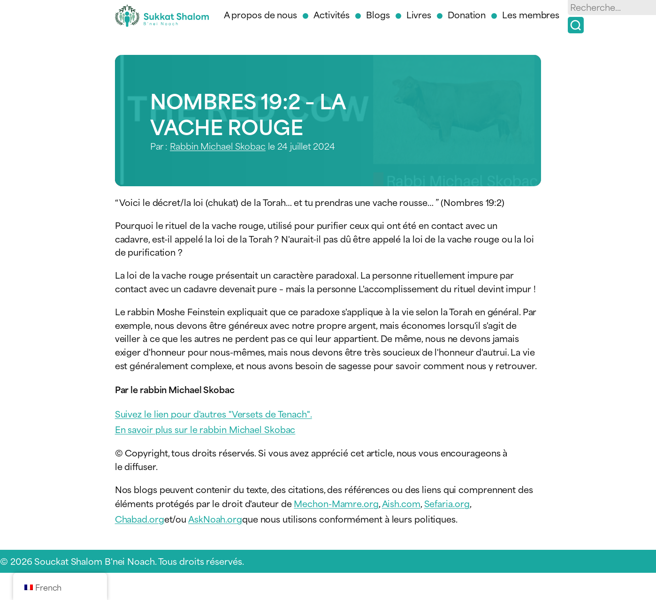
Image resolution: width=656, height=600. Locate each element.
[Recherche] (576, 25)
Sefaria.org (447, 503)
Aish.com (401, 503)
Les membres (530, 14)
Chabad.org (139, 518)
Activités (331, 14)
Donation (467, 14)
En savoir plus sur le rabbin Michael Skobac (205, 429)
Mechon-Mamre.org (336, 503)
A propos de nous (260, 14)
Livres (418, 14)
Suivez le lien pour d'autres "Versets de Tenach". (213, 413)
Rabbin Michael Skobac (218, 145)
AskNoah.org (215, 518)
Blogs (378, 14)
